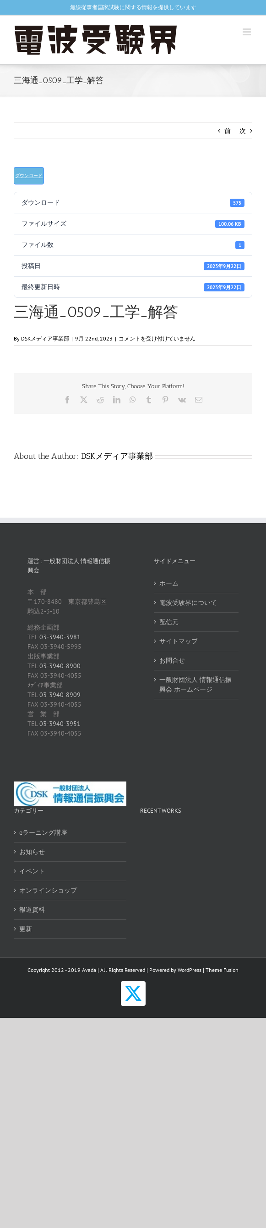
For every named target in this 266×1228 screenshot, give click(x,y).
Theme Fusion (222, 969)
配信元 (169, 622)
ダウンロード (29, 176)
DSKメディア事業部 (45, 338)
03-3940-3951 (60, 724)
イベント (32, 871)
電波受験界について (188, 602)
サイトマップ (178, 641)
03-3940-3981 (60, 637)
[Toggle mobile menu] (247, 32)
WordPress (189, 969)
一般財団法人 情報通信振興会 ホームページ (195, 684)
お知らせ (32, 852)
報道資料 (32, 909)
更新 (25, 929)
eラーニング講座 (43, 832)
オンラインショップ (48, 890)
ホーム (169, 583)
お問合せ (172, 660)
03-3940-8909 (60, 695)
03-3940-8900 (60, 666)
